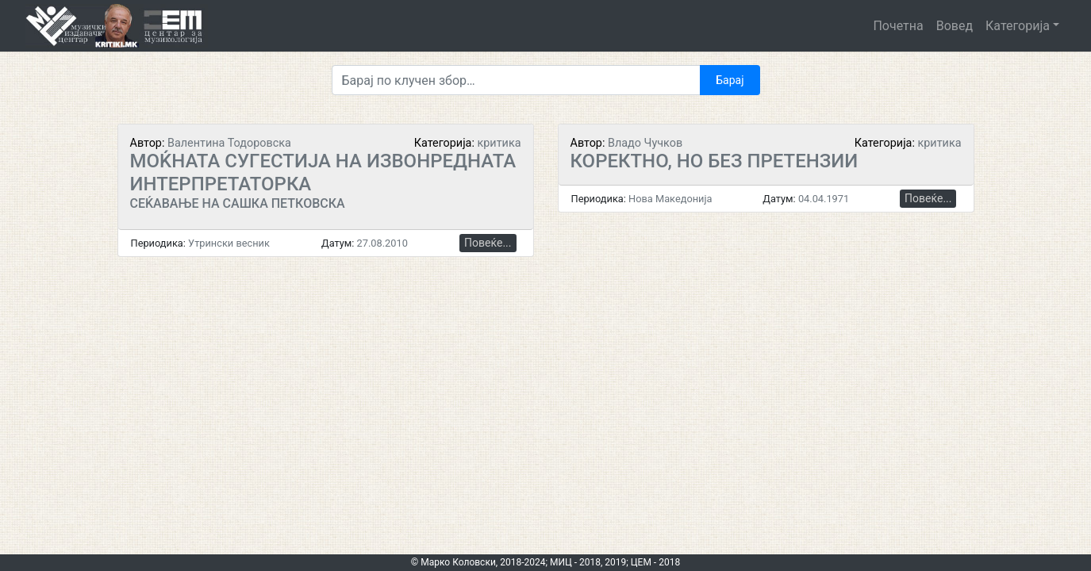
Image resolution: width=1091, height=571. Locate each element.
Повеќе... (487, 242)
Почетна (898, 25)
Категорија (1017, 25)
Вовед (954, 25)
